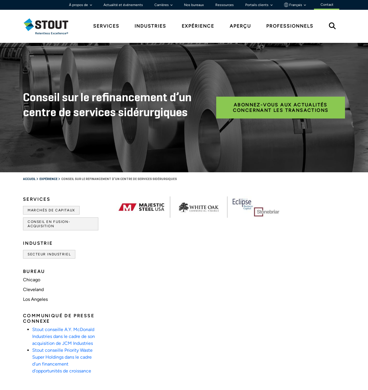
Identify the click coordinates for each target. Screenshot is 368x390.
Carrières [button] (162, 5)
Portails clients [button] (257, 5)
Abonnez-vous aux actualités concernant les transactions (281, 107)
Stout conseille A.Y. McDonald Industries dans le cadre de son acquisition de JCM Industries (63, 336)
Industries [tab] (150, 26)
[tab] (50, 26)
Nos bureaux (194, 5)
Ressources (224, 5)
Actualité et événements (123, 5)
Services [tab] (106, 26)
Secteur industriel (49, 254)
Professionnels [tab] (289, 26)
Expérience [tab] (198, 26)
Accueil (29, 179)
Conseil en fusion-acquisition (49, 224)
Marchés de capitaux (51, 210)
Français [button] (293, 5)
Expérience (48, 179)
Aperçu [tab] (240, 26)
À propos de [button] (79, 5)
